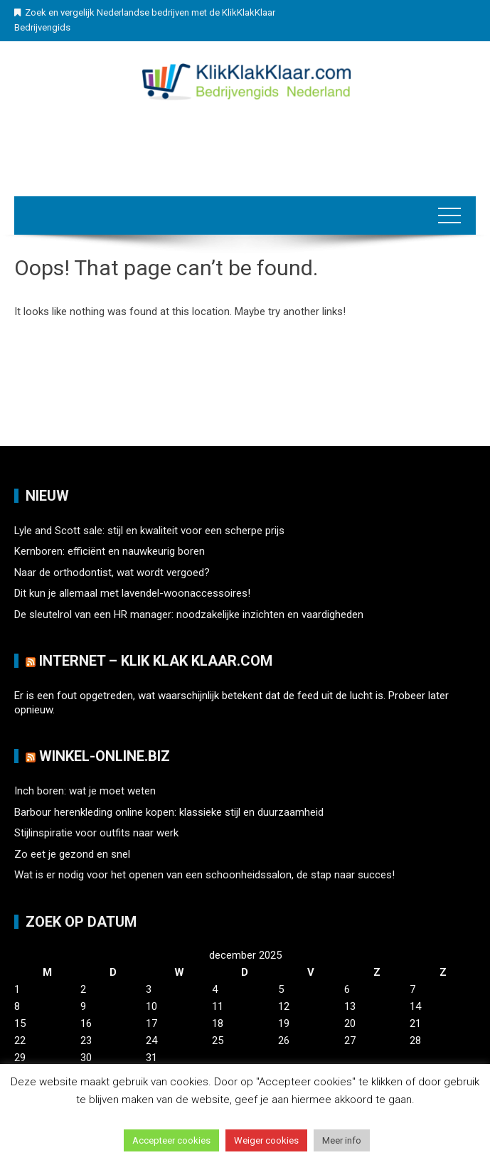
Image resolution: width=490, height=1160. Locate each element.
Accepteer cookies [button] (171, 1140)
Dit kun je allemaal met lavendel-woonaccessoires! (132, 593)
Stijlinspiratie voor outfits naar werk (96, 832)
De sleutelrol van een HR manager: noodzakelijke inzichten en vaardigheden (188, 614)
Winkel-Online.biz (104, 756)
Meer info (341, 1140)
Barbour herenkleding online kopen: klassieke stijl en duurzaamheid (169, 812)
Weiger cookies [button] (266, 1140)
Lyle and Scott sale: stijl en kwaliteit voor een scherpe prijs (149, 530)
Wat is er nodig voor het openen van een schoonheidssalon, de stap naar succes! (204, 874)
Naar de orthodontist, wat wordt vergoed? (112, 572)
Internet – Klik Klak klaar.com (155, 660)
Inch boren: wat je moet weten (85, 790)
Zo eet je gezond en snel (72, 854)
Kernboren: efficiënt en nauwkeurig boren (109, 551)
